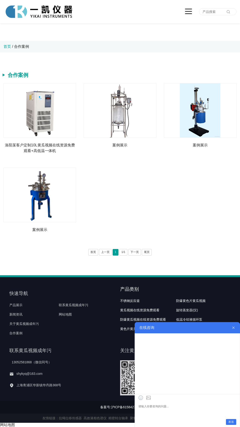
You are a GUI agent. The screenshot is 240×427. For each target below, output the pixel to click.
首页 (7, 46)
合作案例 (21, 46)
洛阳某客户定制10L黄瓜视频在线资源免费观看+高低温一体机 (40, 148)
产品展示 (15, 314)
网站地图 (65, 324)
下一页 (134, 252)
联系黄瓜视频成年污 (73, 314)
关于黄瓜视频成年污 (24, 333)
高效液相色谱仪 (95, 418)
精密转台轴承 (118, 418)
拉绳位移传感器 (70, 418)
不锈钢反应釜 (130, 314)
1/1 (124, 252)
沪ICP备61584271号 (126, 407)
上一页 (105, 252)
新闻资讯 (15, 324)
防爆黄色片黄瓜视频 (191, 314)
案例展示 (119, 145)
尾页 (147, 252)
